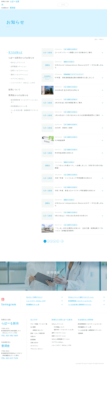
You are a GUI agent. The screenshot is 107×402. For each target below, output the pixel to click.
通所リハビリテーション (19, 75)
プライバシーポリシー (36, 380)
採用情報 (33, 371)
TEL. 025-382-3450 (9, 366)
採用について (14, 89)
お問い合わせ (34, 374)
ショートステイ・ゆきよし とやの (23, 83)
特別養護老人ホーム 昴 (19, 106)
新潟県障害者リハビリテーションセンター (90, 355)
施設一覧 (21, 4)
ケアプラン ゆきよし (58, 373)
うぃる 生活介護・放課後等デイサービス (24, 111)
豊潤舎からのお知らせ (18, 95)
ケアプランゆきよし (18, 79)
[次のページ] (67, 270)
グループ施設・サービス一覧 (38, 355)
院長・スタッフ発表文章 (33, 4)
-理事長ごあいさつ (37, 361)
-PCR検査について (59, 358)
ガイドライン (34, 377)
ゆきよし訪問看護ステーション (61, 370)
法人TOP (34, 351)
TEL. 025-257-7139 (9, 389)
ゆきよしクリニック (18, 62)
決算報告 (80, 364)
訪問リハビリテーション (19, 70)
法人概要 (52, 4)
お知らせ (44, 4)
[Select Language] (62, 4)
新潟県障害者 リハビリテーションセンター (24, 101)
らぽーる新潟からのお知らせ (21, 58)
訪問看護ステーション (19, 66)
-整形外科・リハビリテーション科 (63, 361)
